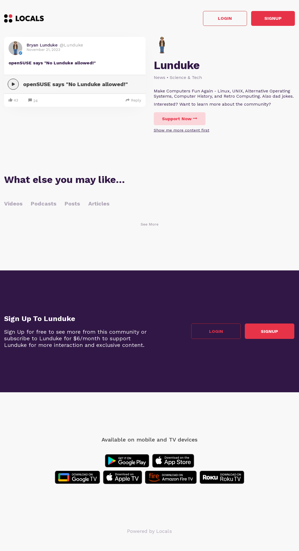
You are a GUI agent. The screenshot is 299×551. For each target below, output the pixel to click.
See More (149, 225)
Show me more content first (181, 130)
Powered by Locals (149, 531)
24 (33, 101)
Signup (270, 18)
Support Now (179, 119)
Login (217, 18)
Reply (133, 100)
